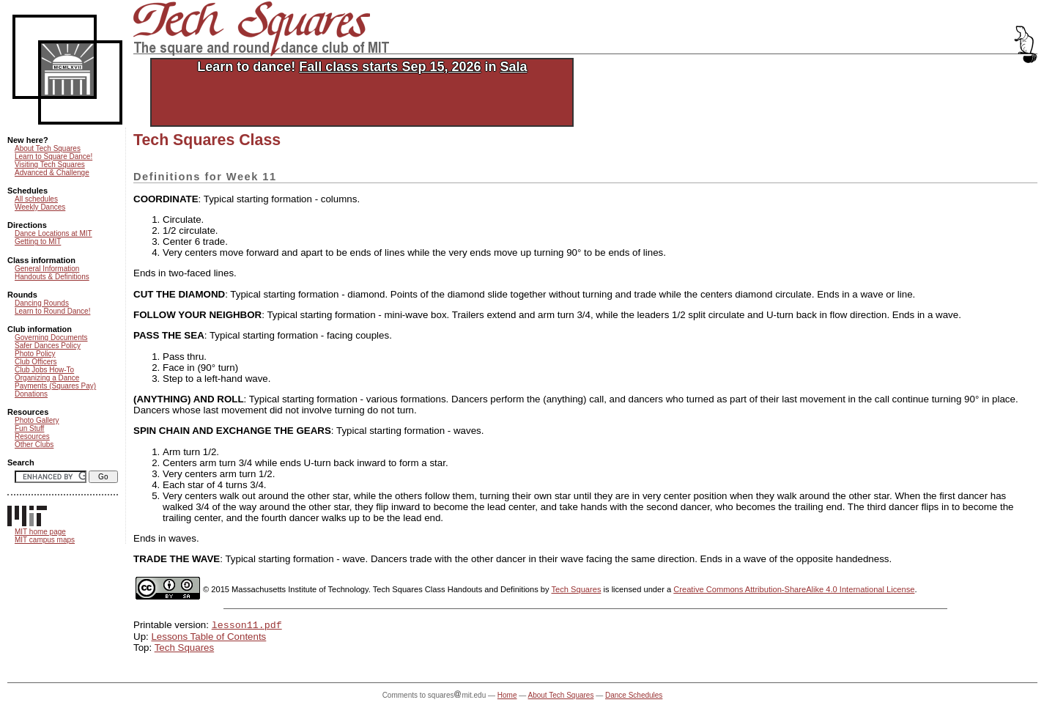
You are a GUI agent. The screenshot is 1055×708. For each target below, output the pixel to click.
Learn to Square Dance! (53, 156)
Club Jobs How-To (44, 370)
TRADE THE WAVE (176, 558)
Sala (513, 66)
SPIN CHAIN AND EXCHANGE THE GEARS (232, 430)
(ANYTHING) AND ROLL (188, 399)
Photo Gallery (37, 420)
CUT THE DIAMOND (179, 294)
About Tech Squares (48, 148)
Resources (32, 436)
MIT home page (40, 532)
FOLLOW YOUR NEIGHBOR (197, 314)
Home (507, 697)
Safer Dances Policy (48, 346)
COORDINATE (166, 198)
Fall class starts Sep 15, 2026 (390, 66)
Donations (31, 394)
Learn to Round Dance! (52, 311)
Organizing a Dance (47, 378)
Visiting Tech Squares (50, 165)
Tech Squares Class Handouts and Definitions (455, 589)
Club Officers (36, 362)
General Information (47, 269)
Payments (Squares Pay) (55, 386)
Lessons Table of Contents (208, 638)
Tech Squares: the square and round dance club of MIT (262, 28)
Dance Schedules (633, 697)
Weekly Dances (40, 207)
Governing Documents (51, 337)
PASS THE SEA (168, 335)
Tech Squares (576, 589)
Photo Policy (35, 354)
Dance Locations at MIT (53, 233)
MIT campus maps (45, 540)
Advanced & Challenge (52, 173)
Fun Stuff (29, 428)
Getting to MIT (38, 241)
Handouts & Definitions (52, 277)
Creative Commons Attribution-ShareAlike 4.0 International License (793, 589)
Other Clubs (34, 444)
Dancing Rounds (42, 303)
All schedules (36, 199)
